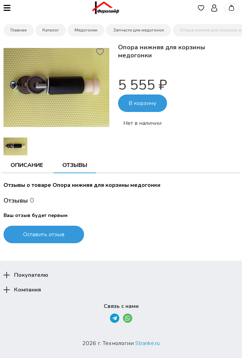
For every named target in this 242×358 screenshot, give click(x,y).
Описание (27, 165)
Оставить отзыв (43, 234)
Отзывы (74, 165)
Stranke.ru (147, 343)
